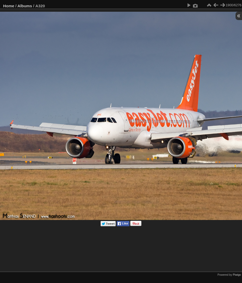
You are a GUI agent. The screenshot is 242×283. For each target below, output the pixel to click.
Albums (24, 6)
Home (8, 6)
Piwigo (237, 274)
